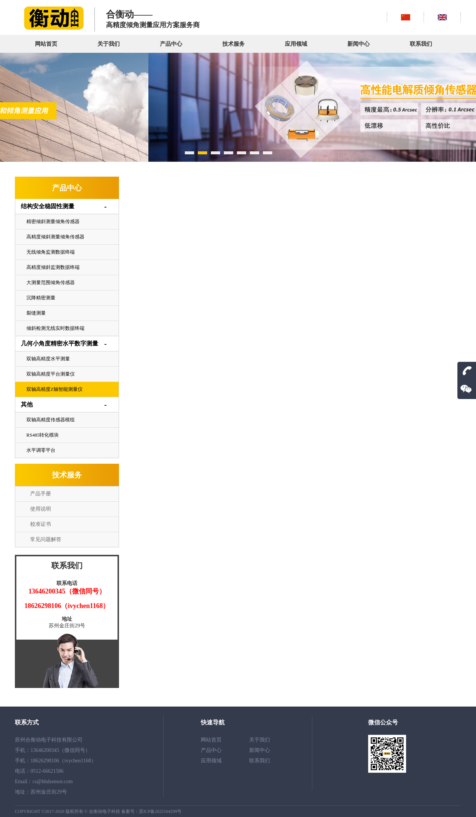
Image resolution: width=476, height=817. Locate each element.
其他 (27, 404)
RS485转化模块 (42, 435)
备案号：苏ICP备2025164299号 (151, 811)
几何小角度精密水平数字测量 (59, 343)
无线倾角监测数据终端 (50, 252)
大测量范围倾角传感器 (50, 282)
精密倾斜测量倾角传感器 (53, 221)
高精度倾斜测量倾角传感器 (55, 236)
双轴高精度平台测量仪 (50, 374)
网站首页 (46, 44)
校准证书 (40, 524)
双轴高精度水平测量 (48, 358)
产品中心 (171, 44)
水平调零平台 (40, 450)
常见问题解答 (45, 539)
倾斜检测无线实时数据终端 (55, 328)
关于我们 (108, 44)
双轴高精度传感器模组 (50, 419)
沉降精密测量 (40, 297)
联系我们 (421, 44)
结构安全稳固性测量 (47, 206)
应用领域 (296, 44)
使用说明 (40, 509)
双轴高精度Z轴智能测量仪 (54, 389)
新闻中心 (358, 44)
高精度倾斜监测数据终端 (53, 267)
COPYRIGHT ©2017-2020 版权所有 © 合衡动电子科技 (68, 811)
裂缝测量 (36, 313)
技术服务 (233, 44)
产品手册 (40, 493)
